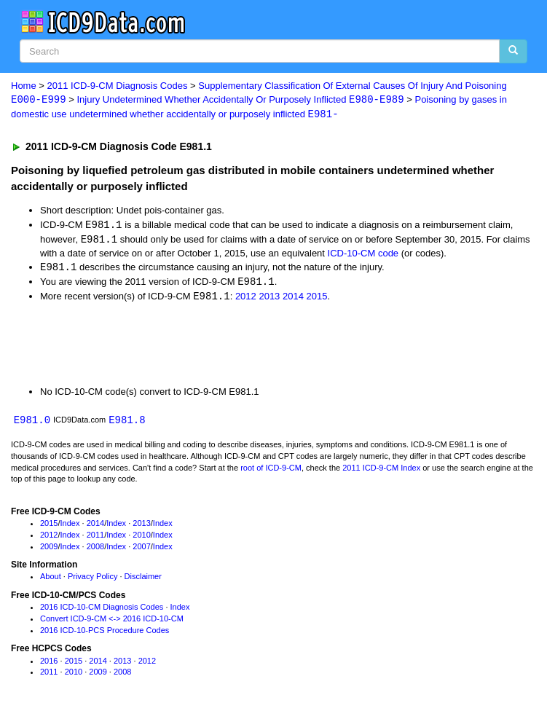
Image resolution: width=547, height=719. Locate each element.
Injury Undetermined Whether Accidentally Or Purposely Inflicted (240, 100)
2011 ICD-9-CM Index (381, 470)
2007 (141, 549)
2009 (49, 549)
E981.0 (32, 423)
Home (23, 85)
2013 (269, 299)
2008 (95, 549)
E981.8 (127, 423)
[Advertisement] (170, 346)
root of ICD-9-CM (271, 470)
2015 (317, 299)
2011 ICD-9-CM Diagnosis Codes (117, 85)
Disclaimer (143, 579)
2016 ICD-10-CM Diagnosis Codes (101, 610)
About (50, 579)
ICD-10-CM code (363, 254)
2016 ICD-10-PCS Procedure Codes (104, 633)
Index (70, 526)
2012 (245, 299)
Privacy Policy (92, 579)
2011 (95, 537)
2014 (293, 299)
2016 (49, 663)
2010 (141, 537)
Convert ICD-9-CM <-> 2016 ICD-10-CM (112, 621)
